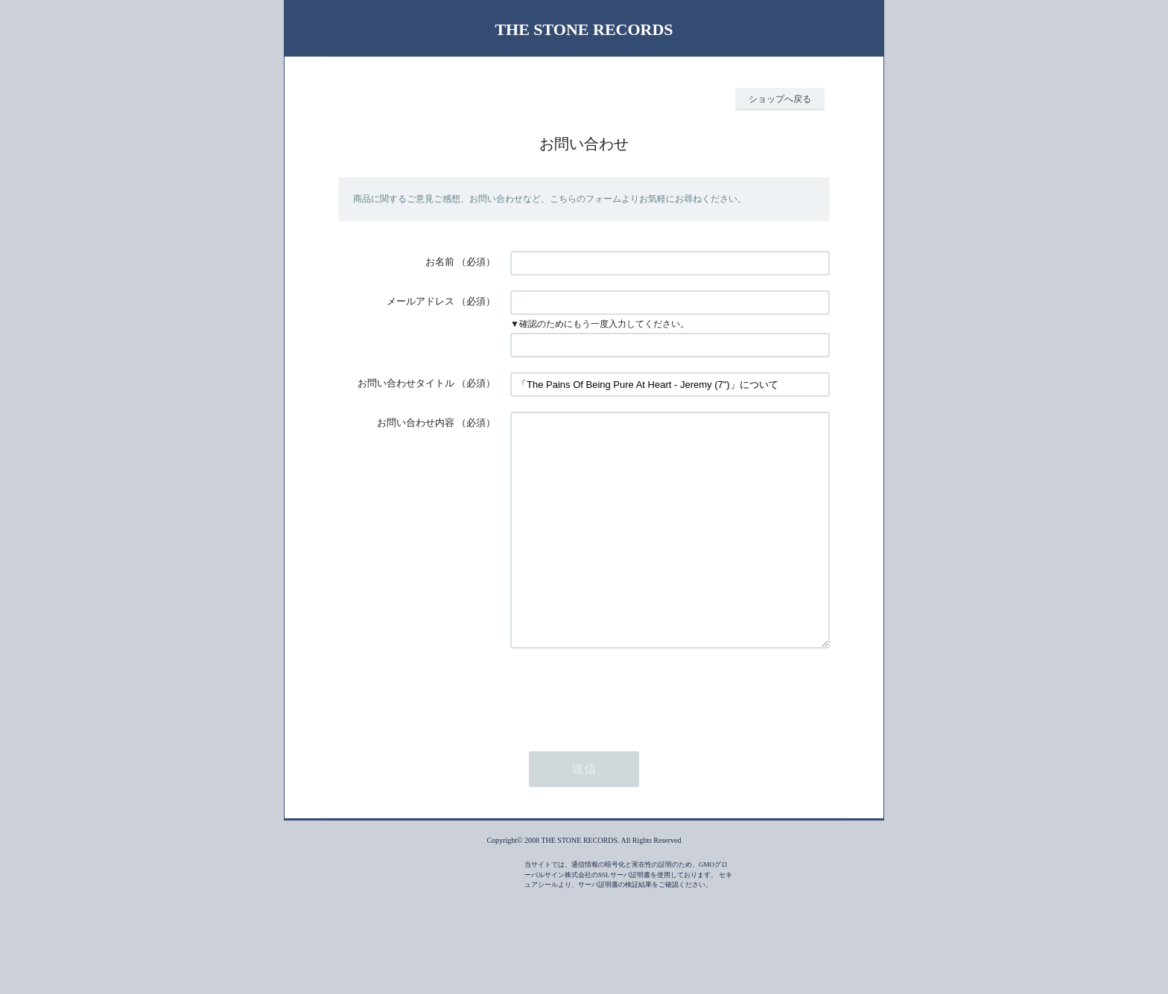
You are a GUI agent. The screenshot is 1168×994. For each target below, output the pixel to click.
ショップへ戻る (780, 99)
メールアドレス (420, 301)
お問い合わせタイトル (406, 383)
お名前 (439, 261)
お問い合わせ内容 (415, 422)
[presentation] (623, 737)
